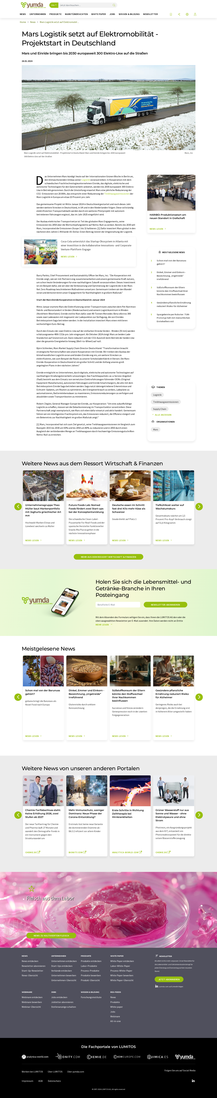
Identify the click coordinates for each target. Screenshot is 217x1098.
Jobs (112, 1011)
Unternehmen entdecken (64, 961)
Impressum (27, 1080)
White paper (116, 1006)
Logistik (86, 179)
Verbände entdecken (61, 970)
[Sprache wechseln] (187, 14)
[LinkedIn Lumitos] (193, 1080)
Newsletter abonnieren (165, 604)
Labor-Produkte (89, 965)
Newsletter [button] (150, 14)
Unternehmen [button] (38, 14)
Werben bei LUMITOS (32, 1071)
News (113, 997)
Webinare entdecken (32, 997)
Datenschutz (54, 1080)
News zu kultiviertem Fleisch (51, 935)
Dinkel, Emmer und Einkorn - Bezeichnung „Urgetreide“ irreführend (171, 276)
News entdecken (30, 961)
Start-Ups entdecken (61, 965)
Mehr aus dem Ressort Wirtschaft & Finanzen (108, 556)
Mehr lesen (105, 624)
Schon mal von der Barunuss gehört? (171, 262)
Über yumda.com (75, 1071)
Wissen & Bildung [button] (129, 14)
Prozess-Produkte (90, 970)
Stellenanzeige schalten (63, 1006)
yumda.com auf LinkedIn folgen (169, 986)
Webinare (115, 1016)
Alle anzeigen (161, 414)
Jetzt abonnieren (169, 979)
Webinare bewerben (32, 1002)
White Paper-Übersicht (122, 980)
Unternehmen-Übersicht (63, 980)
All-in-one (115, 1021)
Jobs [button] (112, 14)
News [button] (23, 14)
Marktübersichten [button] (76, 14)
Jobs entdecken (59, 997)
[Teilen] (179, 14)
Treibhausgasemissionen (117, 193)
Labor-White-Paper (120, 965)
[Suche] (114, 5)
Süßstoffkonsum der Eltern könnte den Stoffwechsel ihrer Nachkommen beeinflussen (172, 291)
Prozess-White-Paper (121, 970)
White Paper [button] (98, 14)
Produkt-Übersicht (90, 980)
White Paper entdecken (122, 961)
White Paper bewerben (121, 975)
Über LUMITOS (55, 1071)
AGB (40, 1080)
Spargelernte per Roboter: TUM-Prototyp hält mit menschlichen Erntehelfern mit (173, 318)
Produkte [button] (55, 14)
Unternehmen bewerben (63, 975)
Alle (53, 5)
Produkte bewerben (91, 975)
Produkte (115, 1002)
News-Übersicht (30, 975)
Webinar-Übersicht (31, 1006)
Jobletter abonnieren (62, 1002)
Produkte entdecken (91, 961)
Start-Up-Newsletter (32, 970)
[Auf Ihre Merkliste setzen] (171, 14)
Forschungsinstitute (91, 997)
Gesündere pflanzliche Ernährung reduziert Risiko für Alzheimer (174, 304)
